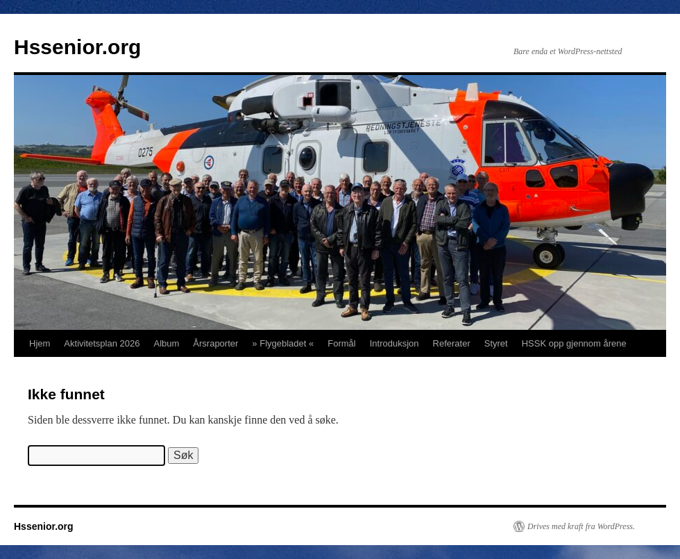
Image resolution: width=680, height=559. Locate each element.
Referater (451, 343)
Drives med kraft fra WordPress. (581, 526)
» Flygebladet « (283, 343)
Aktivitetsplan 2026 (101, 343)
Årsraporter (215, 343)
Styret (496, 343)
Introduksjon (394, 343)
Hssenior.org (77, 46)
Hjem (39, 343)
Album (166, 343)
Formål (341, 343)
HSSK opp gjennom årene (574, 343)
